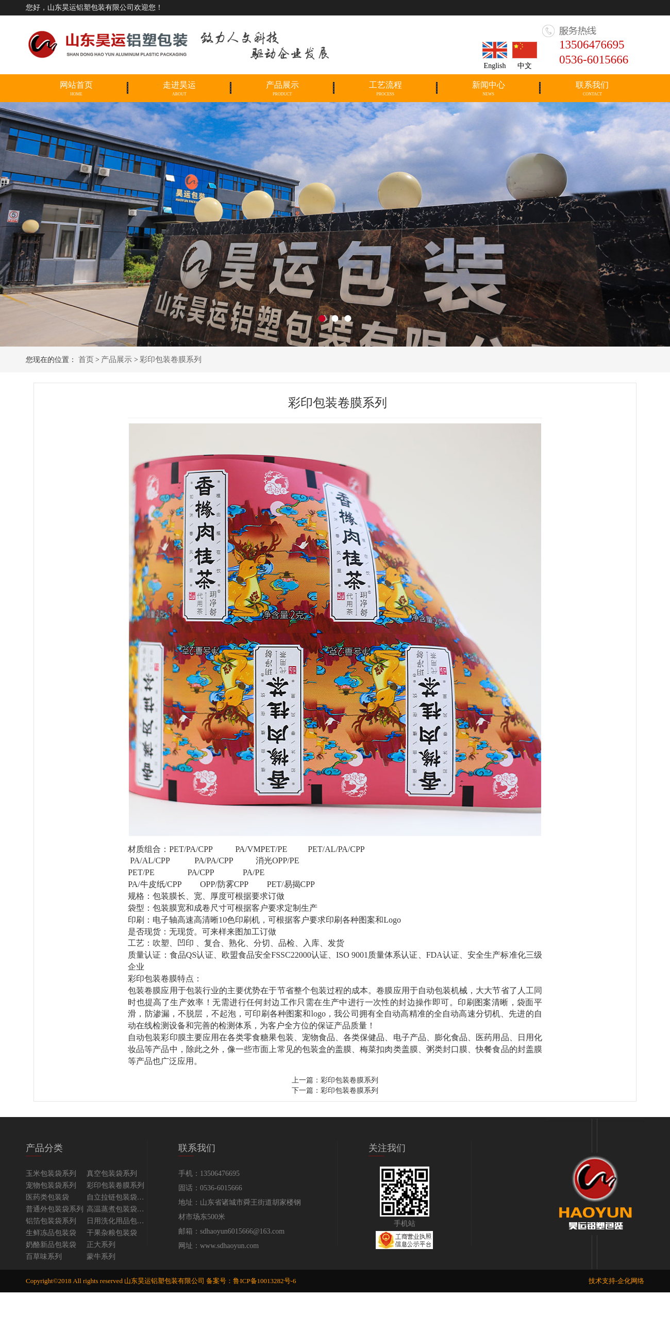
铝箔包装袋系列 (51, 1221)
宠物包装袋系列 (51, 1185)
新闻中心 (488, 88)
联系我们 (592, 88)
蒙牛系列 (101, 1256)
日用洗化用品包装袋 (117, 1221)
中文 (524, 66)
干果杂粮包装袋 (112, 1233)
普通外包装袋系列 (54, 1209)
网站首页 (76, 88)
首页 (86, 359)
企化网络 (630, 1281)
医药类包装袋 (47, 1197)
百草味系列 (44, 1256)
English (495, 66)
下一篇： (306, 1090)
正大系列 (101, 1245)
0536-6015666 (593, 59)
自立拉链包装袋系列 (117, 1197)
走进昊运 (179, 88)
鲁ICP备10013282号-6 (264, 1281)
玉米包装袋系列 (51, 1173)
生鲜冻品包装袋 (51, 1233)
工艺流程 (385, 88)
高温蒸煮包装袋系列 (117, 1209)
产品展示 (282, 88)
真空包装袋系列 (112, 1173)
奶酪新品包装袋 (51, 1245)
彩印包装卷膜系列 (171, 359)
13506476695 (592, 44)
